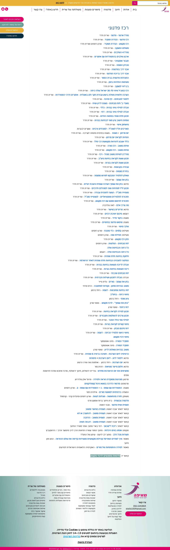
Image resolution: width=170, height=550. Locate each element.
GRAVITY (67, 549)
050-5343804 (139, 506)
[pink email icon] (2, 9)
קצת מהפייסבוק (38, 516)
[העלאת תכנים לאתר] (12, 19)
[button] (126, 10)
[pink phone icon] (6, 9)
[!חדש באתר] (12, 36)
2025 (118, 549)
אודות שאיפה (116, 490)
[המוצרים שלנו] (12, 30)
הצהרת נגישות (85, 542)
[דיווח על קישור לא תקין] (12, 24)
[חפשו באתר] (154, 3)
